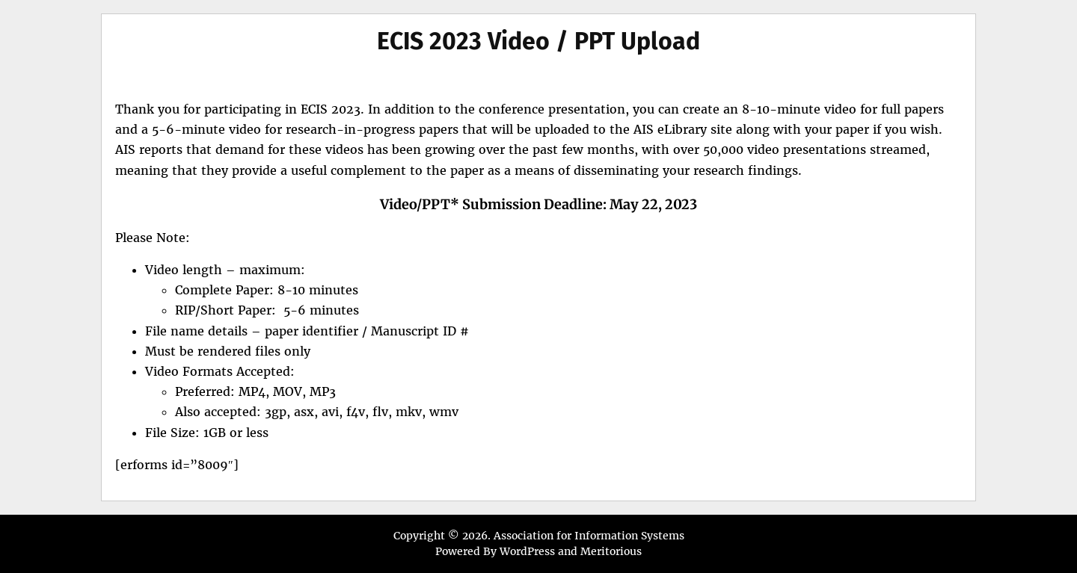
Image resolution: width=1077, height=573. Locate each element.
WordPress (527, 551)
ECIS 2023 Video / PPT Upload (538, 41)
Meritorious (611, 551)
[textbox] (538, 351)
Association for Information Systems (589, 535)
